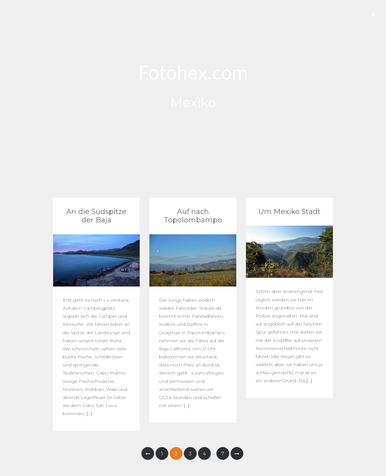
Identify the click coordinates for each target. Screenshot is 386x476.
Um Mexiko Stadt (290, 211)
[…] (88, 413)
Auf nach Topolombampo (193, 215)
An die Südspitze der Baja (96, 215)
